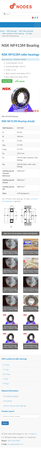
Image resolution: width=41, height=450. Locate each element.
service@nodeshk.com (15, 444)
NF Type (29, 33)
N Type (5, 379)
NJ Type (6, 369)
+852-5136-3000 (13, 441)
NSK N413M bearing (30, 345)
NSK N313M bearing (30, 327)
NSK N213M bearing (10, 327)
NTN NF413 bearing (31, 308)
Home (2, 31)
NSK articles (7, 401)
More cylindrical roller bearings (14, 406)
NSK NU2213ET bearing (30, 270)
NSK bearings (12, 31)
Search (5, 423)
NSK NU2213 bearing (10, 270)
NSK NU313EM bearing (31, 289)
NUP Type (6, 374)
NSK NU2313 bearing (10, 308)
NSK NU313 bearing (10, 289)
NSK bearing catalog (10, 396)
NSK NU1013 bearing (10, 251)
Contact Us (33, 434)
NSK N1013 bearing (10, 345)
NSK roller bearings (26, 31)
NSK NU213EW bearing (30, 251)
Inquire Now (7, 81)
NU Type (6, 365)
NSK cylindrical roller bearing (13, 33)
